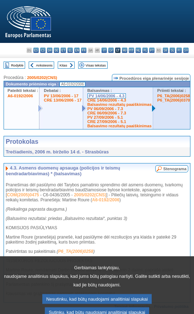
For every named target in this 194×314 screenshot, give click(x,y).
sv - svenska (186, 50)
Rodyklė (17, 65)
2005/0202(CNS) (42, 77)
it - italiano (104, 50)
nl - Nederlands (138, 50)
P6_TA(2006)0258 (173, 96)
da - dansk (49, 50)
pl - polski (145, 50)
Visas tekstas (96, 65)
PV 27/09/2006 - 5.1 (105, 117)
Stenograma (174, 169)
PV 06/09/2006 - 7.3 (105, 109)
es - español (36, 50)
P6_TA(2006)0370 (173, 100)
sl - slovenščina (172, 50)
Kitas (63, 65)
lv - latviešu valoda (111, 50)
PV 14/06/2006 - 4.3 (107, 96)
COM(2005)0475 (23, 194)
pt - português (152, 50)
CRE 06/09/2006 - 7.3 (106, 113)
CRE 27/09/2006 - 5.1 (106, 121)
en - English (77, 50)
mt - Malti (131, 50)
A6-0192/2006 (20, 96)
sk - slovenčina (165, 50)
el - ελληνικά (70, 50)
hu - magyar (124, 50)
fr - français (83, 50)
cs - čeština (43, 50)
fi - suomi (179, 50)
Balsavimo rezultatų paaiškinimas (119, 104)
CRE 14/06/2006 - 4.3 (106, 100)
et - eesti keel (63, 50)
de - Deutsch (56, 50)
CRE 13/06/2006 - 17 (62, 100)
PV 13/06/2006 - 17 (61, 96)
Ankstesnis (44, 65)
